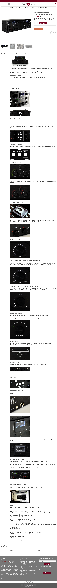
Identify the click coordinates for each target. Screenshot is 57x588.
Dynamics (53, 10)
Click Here (24, 540)
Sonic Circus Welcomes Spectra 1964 (29, 570)
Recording (12, 7)
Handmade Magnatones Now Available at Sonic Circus (29, 574)
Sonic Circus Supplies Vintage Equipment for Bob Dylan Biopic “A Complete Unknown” (29, 562)
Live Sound (34, 7)
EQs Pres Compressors (46, 10)
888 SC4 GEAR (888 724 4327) (48, 0)
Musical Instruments (26, 7)
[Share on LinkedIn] (55, 33)
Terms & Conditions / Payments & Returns (8, 577)
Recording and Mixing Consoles (42, 7)
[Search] (9, 4)
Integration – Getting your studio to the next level (29, 567)
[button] (13, 7)
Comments (23, 571)
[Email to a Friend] (52, 33)
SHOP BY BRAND (47, 572)
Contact (55, 0)
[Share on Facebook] (50, 33)
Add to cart (43, 23)
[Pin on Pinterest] (53, 33)
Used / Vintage (18, 7)
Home (35, 10)
